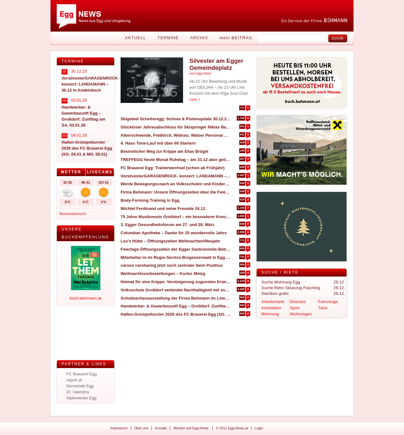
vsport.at (74, 380)
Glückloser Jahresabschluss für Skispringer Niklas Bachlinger (176, 127)
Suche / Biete (280, 272)
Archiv (199, 37)
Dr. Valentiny (77, 392)
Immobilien (271, 308)
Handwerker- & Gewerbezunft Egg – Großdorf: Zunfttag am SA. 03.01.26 (176, 306)
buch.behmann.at (85, 298)
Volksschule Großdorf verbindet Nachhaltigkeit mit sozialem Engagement (176, 290)
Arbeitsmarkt (272, 301)
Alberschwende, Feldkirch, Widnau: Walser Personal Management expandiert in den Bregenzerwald (176, 135)
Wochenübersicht (72, 214)
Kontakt (161, 428)
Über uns (141, 428)
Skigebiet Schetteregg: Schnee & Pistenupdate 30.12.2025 (176, 118)
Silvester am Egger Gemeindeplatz (216, 64)
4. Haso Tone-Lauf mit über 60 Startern (158, 143)
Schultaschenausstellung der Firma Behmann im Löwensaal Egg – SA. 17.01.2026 (176, 298)
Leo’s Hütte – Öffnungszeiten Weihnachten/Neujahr (170, 241)
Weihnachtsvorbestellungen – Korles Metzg (163, 273)
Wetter (71, 172)
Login (259, 428)
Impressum (119, 428)
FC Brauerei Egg (81, 374)
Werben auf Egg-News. (191, 428)
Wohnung (270, 314)
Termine (168, 37)
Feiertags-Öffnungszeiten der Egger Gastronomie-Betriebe (176, 249)
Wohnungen (301, 314)
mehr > (194, 99)
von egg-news (200, 73)
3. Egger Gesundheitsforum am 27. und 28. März (167, 224)
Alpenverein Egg (81, 398)
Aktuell (135, 37)
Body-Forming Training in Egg (151, 200)
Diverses (298, 301)
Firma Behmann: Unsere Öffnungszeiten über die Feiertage (176, 192)
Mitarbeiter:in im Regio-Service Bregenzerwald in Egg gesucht (176, 257)
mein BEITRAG (235, 37)
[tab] (71, 172)
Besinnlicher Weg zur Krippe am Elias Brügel (164, 151)
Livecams (99, 172)
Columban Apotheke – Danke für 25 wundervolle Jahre (174, 232)
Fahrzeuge (328, 301)
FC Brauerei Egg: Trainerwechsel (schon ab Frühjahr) (172, 167)
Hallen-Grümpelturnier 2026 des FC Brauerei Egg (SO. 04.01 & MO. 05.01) (176, 314)
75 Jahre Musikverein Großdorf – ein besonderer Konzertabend (176, 216)
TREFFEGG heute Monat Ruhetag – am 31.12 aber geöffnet (176, 159)
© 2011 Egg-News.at (232, 428)
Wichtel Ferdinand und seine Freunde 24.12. (163, 208)
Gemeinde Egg (80, 386)
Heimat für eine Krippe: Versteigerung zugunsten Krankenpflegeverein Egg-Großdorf (176, 281)
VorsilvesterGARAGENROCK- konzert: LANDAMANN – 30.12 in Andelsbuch (176, 176)
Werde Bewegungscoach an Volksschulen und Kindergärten (176, 184)
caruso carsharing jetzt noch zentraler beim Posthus (172, 265)
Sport (295, 308)
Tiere (322, 308)
